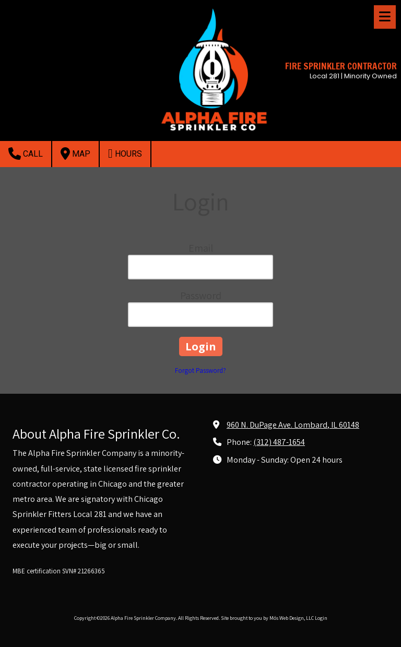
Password (200, 295)
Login (321, 618)
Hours (125, 153)
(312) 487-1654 (279, 442)
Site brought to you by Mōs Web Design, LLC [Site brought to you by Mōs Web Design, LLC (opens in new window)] (267, 618)
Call (25, 153)
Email (200, 248)
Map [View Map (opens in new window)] (75, 153)
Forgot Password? (200, 370)
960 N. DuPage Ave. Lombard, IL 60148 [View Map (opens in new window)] (293, 424)
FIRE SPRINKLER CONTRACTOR (341, 66)
